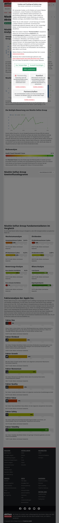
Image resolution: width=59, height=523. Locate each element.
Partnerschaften (30, 91)
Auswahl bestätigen (36, 65)
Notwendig (22, 75)
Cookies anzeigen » (20, 87)
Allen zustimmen (29, 69)
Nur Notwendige (21, 65)
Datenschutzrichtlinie (18, 54)
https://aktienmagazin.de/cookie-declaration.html (26, 58)
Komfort (39, 75)
